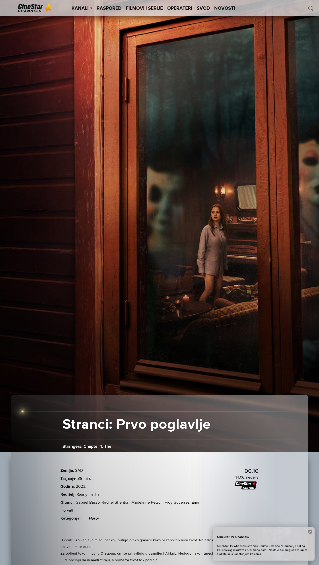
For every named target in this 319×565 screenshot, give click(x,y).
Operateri (179, 8)
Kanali (82, 8)
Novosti (224, 8)
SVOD (203, 8)
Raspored (109, 8)
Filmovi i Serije (144, 8)
